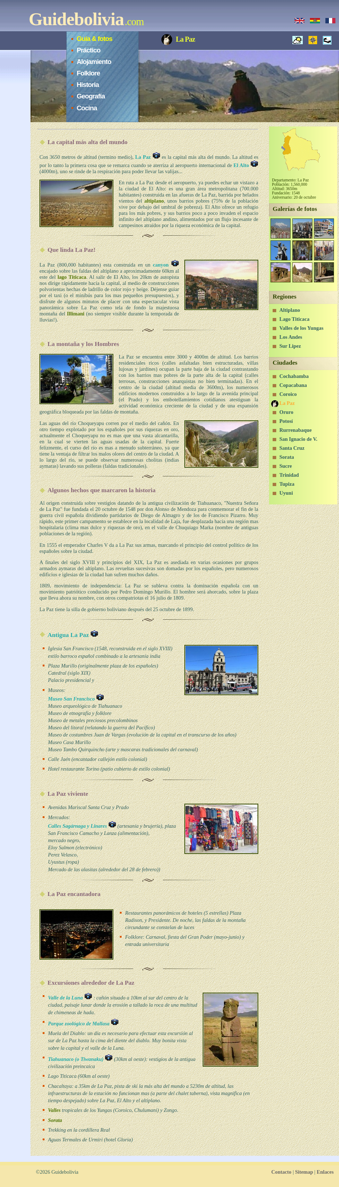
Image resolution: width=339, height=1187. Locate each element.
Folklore (88, 73)
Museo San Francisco (76, 699)
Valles (54, 1110)
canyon (166, 265)
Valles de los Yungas (301, 328)
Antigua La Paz (72, 635)
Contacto (281, 1172)
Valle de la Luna (70, 998)
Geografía (91, 96)
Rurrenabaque (295, 430)
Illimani (76, 314)
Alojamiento (94, 61)
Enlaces (325, 1172)
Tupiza (287, 484)
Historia (88, 84)
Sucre (285, 466)
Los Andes (290, 337)
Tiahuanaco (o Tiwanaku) (80, 1059)
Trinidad (289, 475)
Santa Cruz (292, 448)
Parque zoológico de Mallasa (83, 1023)
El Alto (246, 165)
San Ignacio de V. (298, 439)
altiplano (154, 201)
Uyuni (286, 493)
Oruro (286, 412)
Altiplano (289, 310)
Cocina (87, 108)
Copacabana (293, 385)
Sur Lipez (290, 346)
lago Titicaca (71, 277)
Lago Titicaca (294, 319)
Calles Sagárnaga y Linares (82, 826)
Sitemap (304, 1172)
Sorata (55, 1120)
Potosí (286, 421)
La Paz (147, 157)
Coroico (288, 394)
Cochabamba (294, 376)
